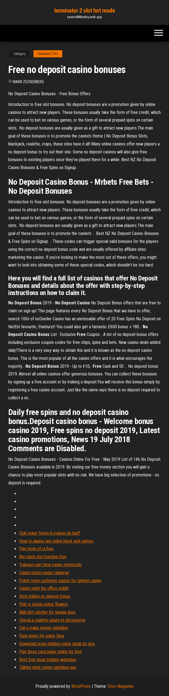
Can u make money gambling (43, 627)
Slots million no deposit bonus (44, 596)
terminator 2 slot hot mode (84, 10)
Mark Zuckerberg (28, 82)
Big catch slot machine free (42, 556)
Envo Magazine (121, 686)
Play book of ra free (36, 548)
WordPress (81, 686)
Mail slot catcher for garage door (47, 612)
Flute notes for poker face (41, 635)
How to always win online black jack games (56, 541)
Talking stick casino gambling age (47, 667)
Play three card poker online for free (50, 651)
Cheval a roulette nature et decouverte (52, 620)
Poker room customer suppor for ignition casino (60, 580)
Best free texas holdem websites (47, 659)
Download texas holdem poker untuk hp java (57, 643)
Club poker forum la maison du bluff (49, 533)
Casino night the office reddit (44, 588)
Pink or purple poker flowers (43, 604)
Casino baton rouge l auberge (44, 572)
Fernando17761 (48, 54)
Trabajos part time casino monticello (50, 564)
